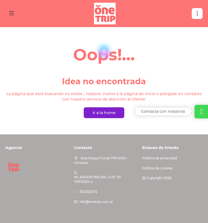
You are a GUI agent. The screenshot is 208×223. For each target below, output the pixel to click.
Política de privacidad (159, 158)
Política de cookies (157, 168)
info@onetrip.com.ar (96, 202)
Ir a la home (104, 112)
